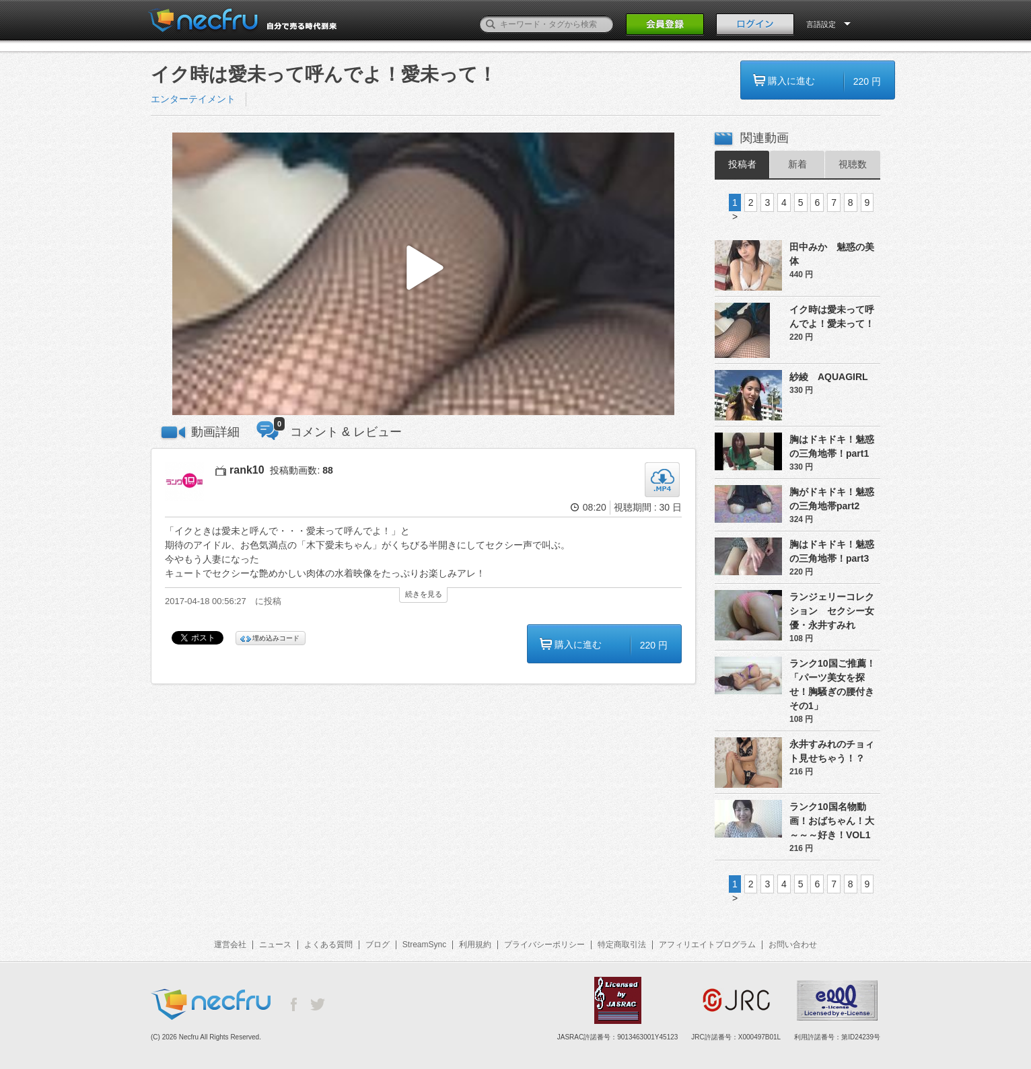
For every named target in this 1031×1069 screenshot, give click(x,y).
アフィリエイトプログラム (707, 944)
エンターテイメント (193, 99)
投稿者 (742, 164)
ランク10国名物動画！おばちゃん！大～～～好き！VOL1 (831, 820)
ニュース (275, 944)
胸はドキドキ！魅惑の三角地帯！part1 (831, 446)
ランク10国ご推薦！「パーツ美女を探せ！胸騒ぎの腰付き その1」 (834, 684)
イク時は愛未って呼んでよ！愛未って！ (831, 316)
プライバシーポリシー (544, 944)
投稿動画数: (301, 470)
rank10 (246, 470)
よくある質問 (328, 944)
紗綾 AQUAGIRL (828, 376)
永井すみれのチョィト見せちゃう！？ (831, 751)
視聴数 (853, 164)
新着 (797, 164)
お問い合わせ (793, 944)
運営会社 (230, 944)
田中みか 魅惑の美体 (831, 254)
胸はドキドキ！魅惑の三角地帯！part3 (831, 551)
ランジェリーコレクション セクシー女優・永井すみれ (831, 610)
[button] (423, 274)
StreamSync (424, 944)
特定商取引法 (622, 944)
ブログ (377, 944)
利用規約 (475, 944)
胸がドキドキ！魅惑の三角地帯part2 (831, 498)
